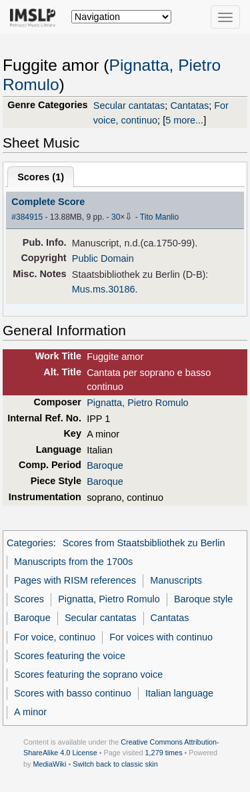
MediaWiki (49, 764)
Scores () (40, 177)
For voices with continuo (161, 637)
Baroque (105, 465)
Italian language (179, 693)
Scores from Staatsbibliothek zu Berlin (144, 543)
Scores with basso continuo (72, 693)
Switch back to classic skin (115, 764)
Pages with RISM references (75, 580)
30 (115, 217)
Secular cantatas (129, 105)
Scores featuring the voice (69, 655)
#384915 (27, 217)
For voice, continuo (54, 637)
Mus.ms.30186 (103, 289)
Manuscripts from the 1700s (73, 561)
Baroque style (203, 599)
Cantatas (189, 105)
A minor (30, 712)
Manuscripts (176, 580)
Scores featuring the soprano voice (88, 674)
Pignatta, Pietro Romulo (137, 402)
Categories (30, 543)
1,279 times (164, 753)
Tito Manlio (159, 217)
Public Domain (103, 258)
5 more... (184, 120)
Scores (29, 599)
